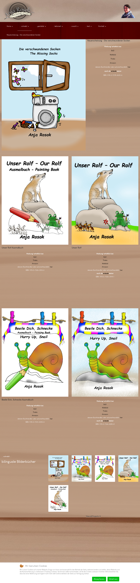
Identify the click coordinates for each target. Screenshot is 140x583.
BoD (112, 50)
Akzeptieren (99, 579)
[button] (10, 26)
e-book (113, 71)
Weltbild (113, 55)
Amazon (113, 63)
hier (129, 67)
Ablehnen (113, 579)
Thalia (113, 59)
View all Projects (93, 516)
